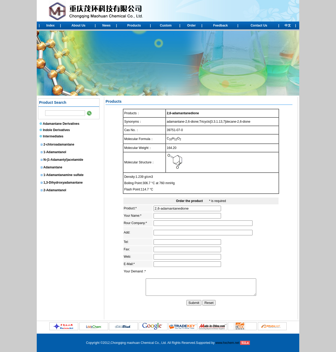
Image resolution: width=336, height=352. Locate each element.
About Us (78, 25)
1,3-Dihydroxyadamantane (63, 183)
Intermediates (53, 136)
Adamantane (52, 168)
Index (50, 25)
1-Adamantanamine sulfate (64, 176)
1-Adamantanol (55, 153)
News (106, 25)
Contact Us (259, 25)
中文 (288, 25)
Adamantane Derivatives (61, 124)
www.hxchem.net (227, 343)
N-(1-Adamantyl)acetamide (63, 161)
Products (134, 25)
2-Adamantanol (55, 191)
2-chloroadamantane (59, 145)
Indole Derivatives (56, 130)
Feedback (220, 25)
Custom (166, 25)
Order (191, 25)
